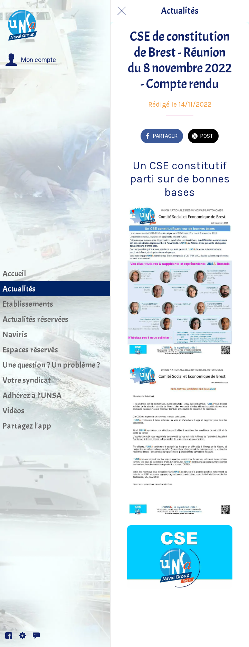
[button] (30, 60)
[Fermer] (121, 11)
